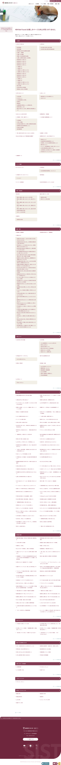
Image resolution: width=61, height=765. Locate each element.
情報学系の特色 (20, 219)
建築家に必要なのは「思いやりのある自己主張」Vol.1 (50, 596)
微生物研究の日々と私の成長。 (45, 649)
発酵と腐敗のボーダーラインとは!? (46, 575)
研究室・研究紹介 (19, 363)
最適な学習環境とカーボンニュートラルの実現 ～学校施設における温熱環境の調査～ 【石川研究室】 (26, 587)
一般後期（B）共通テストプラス (23, 83)
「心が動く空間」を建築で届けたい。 (47, 416)
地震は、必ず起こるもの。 (45, 545)
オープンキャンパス (20, 167)
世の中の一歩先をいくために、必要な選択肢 (48, 502)
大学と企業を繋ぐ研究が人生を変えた (23, 655)
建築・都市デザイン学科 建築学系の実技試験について (26, 109)
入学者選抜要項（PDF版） (22, 99)
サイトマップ (40, 755)
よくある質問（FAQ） (20, 670)
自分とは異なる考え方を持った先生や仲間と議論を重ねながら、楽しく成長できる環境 (26, 255)
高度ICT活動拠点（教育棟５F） (46, 373)
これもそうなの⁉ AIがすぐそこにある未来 (48, 602)
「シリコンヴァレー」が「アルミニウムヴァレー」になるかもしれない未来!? (50, 563)
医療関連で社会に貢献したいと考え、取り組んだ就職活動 (26, 287)
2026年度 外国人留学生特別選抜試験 (47, 49)
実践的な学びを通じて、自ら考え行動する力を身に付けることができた (26, 239)
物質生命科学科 (19, 696)
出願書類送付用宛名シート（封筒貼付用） (24, 105)
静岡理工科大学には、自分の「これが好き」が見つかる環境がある (50, 426)
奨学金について (44, 139)
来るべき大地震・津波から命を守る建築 (23, 599)
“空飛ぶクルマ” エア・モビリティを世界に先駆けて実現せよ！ (26, 552)
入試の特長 (19, 96)
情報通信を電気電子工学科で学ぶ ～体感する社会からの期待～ (26, 462)
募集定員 (18, 103)
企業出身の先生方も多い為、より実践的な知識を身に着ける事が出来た (26, 242)
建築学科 (41, 696)
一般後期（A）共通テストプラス (23, 82)
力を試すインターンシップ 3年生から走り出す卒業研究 (50, 469)
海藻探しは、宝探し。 (20, 545)
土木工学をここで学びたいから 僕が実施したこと (25, 442)
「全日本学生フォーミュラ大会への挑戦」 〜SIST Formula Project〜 (49, 633)
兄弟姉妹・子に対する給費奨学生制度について (49, 142)
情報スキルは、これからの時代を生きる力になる (49, 419)
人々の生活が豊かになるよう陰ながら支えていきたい (50, 445)
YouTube (24, 747)
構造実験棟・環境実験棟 (45, 370)
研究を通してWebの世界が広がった (22, 649)
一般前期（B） (19, 68)
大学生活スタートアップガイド (46, 151)
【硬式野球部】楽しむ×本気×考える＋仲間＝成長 (49, 485)
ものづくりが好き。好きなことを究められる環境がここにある (50, 492)
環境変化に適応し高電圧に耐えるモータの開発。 (49, 542)
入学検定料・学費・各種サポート (22, 117)
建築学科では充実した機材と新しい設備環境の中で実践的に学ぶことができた (26, 258)
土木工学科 (18, 699)
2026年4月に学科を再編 (20, 339)
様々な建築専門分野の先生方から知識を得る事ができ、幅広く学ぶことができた (26, 252)
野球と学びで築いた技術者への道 (22, 439)
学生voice (18, 392)
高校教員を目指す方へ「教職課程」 (46, 232)
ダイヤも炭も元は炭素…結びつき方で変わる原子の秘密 (50, 580)
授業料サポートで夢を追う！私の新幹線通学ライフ (49, 407)
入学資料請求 (18, 666)
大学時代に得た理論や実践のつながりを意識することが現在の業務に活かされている (26, 310)
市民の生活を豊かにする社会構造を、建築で (24, 496)
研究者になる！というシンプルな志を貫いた (24, 505)
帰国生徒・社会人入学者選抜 (22, 89)
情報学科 (18, 216)
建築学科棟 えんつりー (45, 368)
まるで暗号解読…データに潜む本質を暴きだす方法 (49, 605)
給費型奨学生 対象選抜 (44, 114)
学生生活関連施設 (44, 375)
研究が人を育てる (44, 344)
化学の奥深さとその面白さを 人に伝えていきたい (25, 515)
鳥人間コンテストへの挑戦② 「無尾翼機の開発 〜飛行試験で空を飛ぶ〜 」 (50, 628)
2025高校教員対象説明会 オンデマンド (48, 170)
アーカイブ (19, 178)
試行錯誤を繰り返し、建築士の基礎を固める (48, 505)
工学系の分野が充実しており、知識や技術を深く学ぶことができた (26, 294)
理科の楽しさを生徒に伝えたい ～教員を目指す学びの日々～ (26, 430)
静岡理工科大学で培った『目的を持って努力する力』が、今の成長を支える (26, 274)
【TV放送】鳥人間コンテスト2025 (22, 623)
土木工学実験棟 (44, 371)
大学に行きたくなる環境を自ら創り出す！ (48, 439)
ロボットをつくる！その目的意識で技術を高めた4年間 (50, 508)
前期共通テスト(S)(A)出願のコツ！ (47, 96)
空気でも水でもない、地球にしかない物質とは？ (25, 583)
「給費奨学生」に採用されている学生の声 (24, 434)
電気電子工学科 (43, 693)
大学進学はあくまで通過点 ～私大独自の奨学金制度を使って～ (26, 457)
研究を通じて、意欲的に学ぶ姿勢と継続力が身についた (26, 316)
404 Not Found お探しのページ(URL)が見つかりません (6, 29)
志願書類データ (19, 155)
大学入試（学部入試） (20, 44)
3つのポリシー (19, 98)
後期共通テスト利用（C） (21, 76)
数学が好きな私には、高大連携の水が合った (24, 491)
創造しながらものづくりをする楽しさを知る (48, 515)
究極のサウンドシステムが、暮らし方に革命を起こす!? (26, 566)
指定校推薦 (19, 49)
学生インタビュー (20, 382)
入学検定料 (19, 120)
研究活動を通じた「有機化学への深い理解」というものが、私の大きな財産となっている (26, 326)
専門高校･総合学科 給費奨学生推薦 (23, 50)
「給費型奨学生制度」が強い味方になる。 (24, 502)
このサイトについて (20, 678)
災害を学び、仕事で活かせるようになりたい (48, 442)
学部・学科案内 (50, 3)
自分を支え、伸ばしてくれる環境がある (23, 518)
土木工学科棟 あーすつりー (46, 366)
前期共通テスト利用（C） (21, 64)
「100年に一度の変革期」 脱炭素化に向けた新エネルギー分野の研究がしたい (26, 450)
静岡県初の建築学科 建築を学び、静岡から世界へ (49, 646)
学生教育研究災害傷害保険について (47, 141)
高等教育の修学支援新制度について (23, 125)
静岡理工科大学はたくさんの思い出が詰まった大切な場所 (26, 284)
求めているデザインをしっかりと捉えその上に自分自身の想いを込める (50, 477)
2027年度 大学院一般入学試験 (46, 47)
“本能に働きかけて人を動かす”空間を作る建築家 (25, 590)
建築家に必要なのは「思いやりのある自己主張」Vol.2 (26, 596)
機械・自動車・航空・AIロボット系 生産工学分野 (26, 208)
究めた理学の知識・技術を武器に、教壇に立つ (24, 499)
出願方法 (18, 101)
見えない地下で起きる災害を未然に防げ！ (48, 599)
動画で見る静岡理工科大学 (21, 642)
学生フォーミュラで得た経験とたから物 (23, 454)
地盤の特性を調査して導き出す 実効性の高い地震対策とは (26, 538)
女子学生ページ (19, 379)
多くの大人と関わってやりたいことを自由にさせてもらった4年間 (26, 278)
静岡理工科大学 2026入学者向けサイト (47, 136)
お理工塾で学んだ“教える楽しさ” (22, 399)
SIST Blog (36, 748)
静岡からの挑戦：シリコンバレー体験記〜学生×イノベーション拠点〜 (26, 408)
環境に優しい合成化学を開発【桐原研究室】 (48, 571)
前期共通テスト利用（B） (22, 63)
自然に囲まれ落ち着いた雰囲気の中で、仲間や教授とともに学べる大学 (26, 249)
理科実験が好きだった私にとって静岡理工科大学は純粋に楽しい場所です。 (50, 450)
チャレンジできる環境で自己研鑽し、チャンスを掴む (50, 511)
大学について (31, 3)
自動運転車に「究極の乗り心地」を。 (47, 548)
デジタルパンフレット (44, 666)
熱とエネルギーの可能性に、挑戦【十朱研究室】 (25, 548)
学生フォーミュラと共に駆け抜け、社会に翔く (24, 508)
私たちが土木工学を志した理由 (45, 461)
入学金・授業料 (20, 122)
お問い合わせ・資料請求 (21, 663)
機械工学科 (18, 693)
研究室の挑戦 (18, 534)
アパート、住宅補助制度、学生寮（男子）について (50, 146)
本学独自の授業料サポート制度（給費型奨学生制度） (26, 123)
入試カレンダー (43, 93)
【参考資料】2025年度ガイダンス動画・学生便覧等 (50, 149)
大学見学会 (42, 167)
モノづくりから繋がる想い (21, 419)
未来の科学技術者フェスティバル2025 (47, 182)
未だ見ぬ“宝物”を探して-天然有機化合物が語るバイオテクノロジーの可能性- (26, 576)
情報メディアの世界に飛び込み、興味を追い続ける (25, 488)
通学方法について (44, 144)
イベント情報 (43, 3)
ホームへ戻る (19, 712)
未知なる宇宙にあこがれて (21, 466)
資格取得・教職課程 (20, 232)
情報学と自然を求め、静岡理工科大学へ (47, 399)
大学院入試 (42, 44)
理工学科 (18, 194)
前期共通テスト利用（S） (21, 59)
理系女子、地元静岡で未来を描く (22, 411)
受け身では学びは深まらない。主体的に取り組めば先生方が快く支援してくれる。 (26, 268)
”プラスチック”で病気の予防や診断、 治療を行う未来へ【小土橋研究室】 (26, 572)
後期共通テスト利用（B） (22, 75)
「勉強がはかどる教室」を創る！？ (46, 590)
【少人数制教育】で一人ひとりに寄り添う (48, 343)
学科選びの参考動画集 (44, 655)
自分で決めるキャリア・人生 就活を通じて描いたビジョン (26, 481)
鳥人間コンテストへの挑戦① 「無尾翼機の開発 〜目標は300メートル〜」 (26, 628)
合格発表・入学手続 (43, 133)
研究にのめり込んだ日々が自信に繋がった (24, 652)
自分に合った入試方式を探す (21, 114)
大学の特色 (42, 339)
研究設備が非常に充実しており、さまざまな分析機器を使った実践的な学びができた (26, 262)
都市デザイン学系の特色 (45, 199)
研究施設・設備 (43, 363)
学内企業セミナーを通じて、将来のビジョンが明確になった (26, 307)
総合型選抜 (19, 47)
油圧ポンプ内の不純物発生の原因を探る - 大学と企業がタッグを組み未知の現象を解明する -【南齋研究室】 (50, 567)
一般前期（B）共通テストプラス (23, 71)
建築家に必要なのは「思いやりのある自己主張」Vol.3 (50, 593)
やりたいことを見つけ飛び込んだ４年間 (47, 430)
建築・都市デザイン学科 (44, 194)
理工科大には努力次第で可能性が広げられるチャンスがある (26, 313)
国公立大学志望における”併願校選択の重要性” (24, 136)
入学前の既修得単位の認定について (47, 148)
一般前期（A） (19, 66)
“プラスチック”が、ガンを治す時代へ (47, 583)
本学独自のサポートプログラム (22, 355)
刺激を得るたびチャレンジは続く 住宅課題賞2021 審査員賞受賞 (50, 472)
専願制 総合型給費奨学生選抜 (22, 56)
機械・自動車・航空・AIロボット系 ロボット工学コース (26, 203)
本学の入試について (20, 93)
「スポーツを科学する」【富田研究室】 (23, 610)
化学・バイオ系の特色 (21, 212)
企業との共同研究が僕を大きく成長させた (24, 476)
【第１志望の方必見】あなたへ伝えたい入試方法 (25, 133)
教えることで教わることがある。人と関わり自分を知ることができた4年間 (26, 512)
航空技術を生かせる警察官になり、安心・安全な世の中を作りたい (26, 445)
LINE (30, 747)
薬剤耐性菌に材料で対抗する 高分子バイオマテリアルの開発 (50, 538)
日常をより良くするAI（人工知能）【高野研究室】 (25, 602)
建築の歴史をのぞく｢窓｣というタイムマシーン (24, 593)
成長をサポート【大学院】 (46, 350)
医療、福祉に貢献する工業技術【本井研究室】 (48, 556)
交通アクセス (42, 670)
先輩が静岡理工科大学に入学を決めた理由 (24, 395)
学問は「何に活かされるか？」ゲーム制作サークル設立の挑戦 (50, 396)
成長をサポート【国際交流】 (46, 351)
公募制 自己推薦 (20, 54)
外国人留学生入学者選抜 (21, 87)
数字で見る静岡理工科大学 (45, 355)
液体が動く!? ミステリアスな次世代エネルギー (24, 580)
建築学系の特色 (44, 197)
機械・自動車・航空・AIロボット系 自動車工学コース (26, 206)
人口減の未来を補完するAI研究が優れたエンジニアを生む (26, 606)
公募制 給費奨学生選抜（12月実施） (24, 57)
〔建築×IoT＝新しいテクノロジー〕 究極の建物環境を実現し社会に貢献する (50, 587)
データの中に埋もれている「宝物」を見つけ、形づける (50, 466)
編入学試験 (19, 85)
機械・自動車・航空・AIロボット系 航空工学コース (26, 199)
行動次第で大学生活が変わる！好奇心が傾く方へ (25, 469)
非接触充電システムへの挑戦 (45, 652)
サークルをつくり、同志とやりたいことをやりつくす (26, 485)
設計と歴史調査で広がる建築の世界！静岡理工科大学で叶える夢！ (50, 435)
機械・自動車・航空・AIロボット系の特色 (24, 197)
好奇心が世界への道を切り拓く (22, 422)
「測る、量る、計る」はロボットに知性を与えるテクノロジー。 (50, 552)
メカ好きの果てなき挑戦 (20, 542)
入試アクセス (43, 98)
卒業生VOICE (18, 235)
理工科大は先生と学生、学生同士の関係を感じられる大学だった (26, 319)
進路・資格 (57, 3)
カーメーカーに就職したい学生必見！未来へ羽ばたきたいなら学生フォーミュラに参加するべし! (50, 611)
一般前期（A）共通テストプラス (23, 70)
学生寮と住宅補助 (20, 127)
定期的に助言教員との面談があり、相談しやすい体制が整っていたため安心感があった (26, 265)
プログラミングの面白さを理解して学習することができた (26, 290)
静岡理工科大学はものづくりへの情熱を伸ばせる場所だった (26, 300)
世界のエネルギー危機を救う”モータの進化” (24, 562)
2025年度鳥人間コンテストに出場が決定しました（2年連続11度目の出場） (50, 624)
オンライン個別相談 (20, 182)
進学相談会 (42, 174)
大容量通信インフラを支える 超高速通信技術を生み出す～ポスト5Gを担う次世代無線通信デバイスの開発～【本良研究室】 (26, 557)
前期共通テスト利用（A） (21, 61)
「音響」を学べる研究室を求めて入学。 (47, 526)
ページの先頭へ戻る (58, 160)
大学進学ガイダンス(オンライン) (22, 174)
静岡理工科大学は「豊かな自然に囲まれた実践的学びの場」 (26, 271)
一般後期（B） (19, 80)
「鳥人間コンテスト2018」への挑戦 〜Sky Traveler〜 (26, 632)
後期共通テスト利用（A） (21, 73)
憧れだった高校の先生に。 (21, 526)
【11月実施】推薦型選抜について (46, 117)
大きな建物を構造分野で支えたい (46, 457)
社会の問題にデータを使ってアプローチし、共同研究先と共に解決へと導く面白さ (26, 522)
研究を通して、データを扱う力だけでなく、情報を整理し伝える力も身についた (26, 245)
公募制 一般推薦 (20, 52)
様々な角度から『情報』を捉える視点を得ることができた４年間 (26, 323)
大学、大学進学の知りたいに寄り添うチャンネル (25, 646)
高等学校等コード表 (20, 106)
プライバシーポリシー (20, 681)
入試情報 (37, 3)
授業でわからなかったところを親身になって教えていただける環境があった (26, 303)
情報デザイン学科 (19, 702)
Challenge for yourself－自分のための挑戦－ (48, 496)
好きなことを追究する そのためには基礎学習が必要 (50, 488)
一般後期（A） (19, 78)
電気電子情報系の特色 (21, 210)
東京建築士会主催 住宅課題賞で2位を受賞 (48, 499)
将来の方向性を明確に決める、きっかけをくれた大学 (26, 297)
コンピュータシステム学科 (45, 699)
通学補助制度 (19, 129)
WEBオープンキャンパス (21, 690)
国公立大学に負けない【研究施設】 (47, 348)
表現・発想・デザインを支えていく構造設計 (48, 481)
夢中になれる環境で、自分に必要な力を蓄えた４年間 (50, 422)
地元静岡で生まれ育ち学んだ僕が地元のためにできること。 (26, 472)
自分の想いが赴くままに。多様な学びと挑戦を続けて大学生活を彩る (26, 426)
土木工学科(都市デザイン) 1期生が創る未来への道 (49, 402)
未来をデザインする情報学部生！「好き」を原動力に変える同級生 (50, 412)
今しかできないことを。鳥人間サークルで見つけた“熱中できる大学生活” (26, 403)
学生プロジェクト (19, 620)
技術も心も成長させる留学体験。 (46, 521)
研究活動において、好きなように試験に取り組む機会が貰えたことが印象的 (26, 281)
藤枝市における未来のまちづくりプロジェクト (48, 454)
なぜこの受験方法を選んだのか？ (22, 416)
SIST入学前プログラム (21, 359)
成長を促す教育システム (45, 346)
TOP (59, 763)
